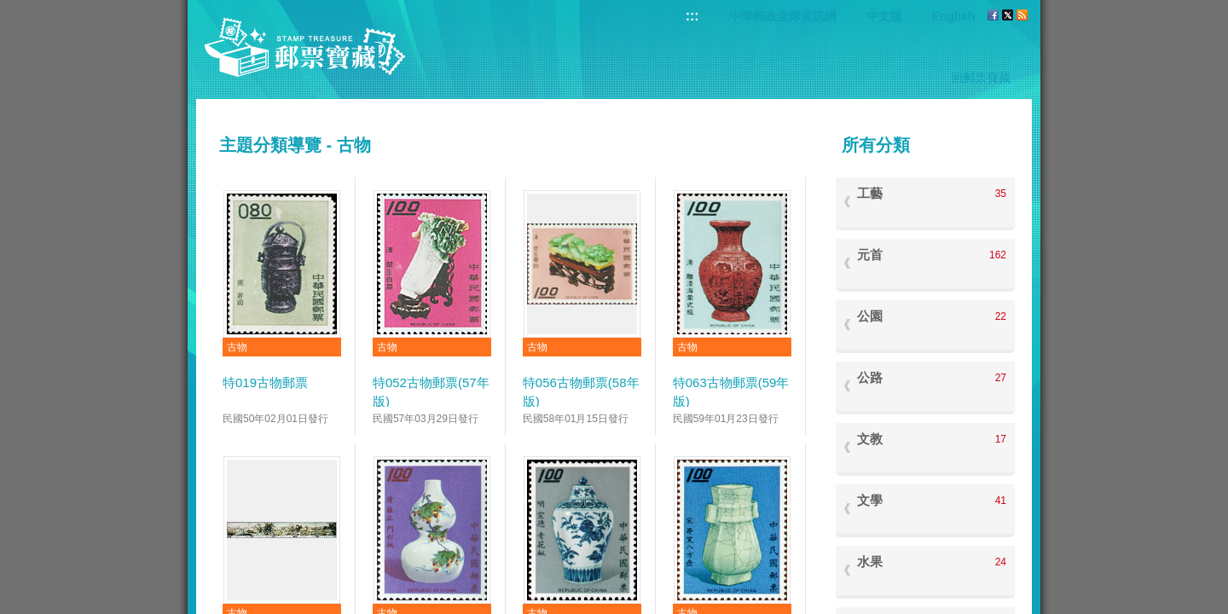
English (954, 16)
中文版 (884, 16)
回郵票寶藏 (981, 77)
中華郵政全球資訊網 (783, 16)
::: (692, 16)
